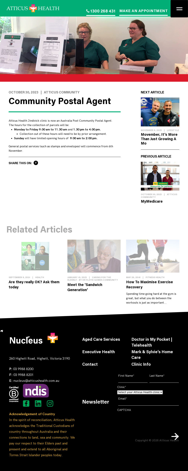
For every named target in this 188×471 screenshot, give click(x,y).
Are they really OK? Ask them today (34, 284)
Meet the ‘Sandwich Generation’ (84, 287)
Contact (90, 365)
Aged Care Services (101, 340)
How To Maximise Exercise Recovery (149, 284)
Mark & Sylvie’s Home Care (152, 355)
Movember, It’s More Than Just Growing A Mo (159, 139)
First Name (131, 376)
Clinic (127, 387)
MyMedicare (152, 202)
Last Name (162, 376)
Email (128, 398)
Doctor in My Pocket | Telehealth (151, 343)
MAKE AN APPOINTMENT (143, 11)
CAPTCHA (124, 410)
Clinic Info (141, 365)
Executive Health (98, 352)
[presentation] (145, 420)
